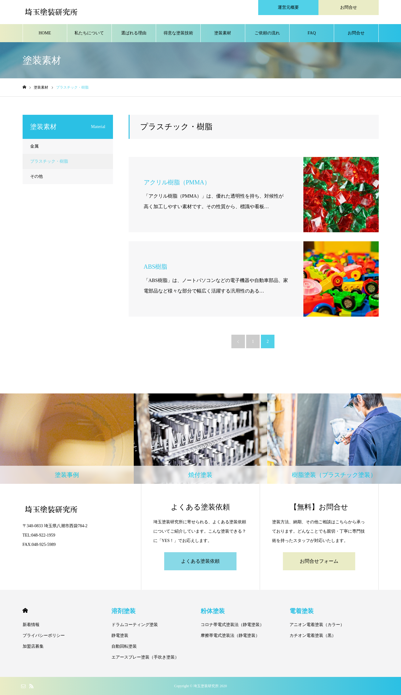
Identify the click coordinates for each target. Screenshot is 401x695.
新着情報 (31, 624)
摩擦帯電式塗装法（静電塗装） (230, 635)
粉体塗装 (213, 611)
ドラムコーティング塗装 (134, 624)
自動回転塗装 (124, 646)
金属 (34, 146)
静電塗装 (119, 635)
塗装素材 (222, 33)
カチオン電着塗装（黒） (313, 635)
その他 (36, 176)
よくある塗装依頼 (200, 561)
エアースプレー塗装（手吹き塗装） (145, 657)
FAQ (312, 33)
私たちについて (89, 33)
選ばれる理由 (133, 33)
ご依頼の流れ (267, 33)
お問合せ (356, 33)
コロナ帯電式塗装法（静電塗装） (232, 624)
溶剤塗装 (123, 611)
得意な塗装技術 (178, 33)
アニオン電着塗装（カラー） (317, 624)
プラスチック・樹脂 (49, 161)
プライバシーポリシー (44, 635)
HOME (45, 33)
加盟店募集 (33, 646)
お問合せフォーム (319, 561)
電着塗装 (302, 611)
